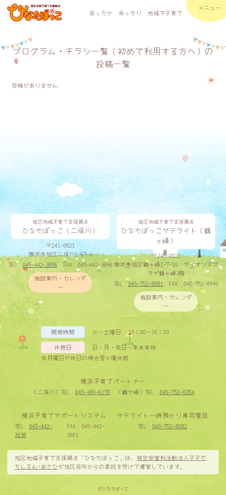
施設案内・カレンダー (60, 282)
